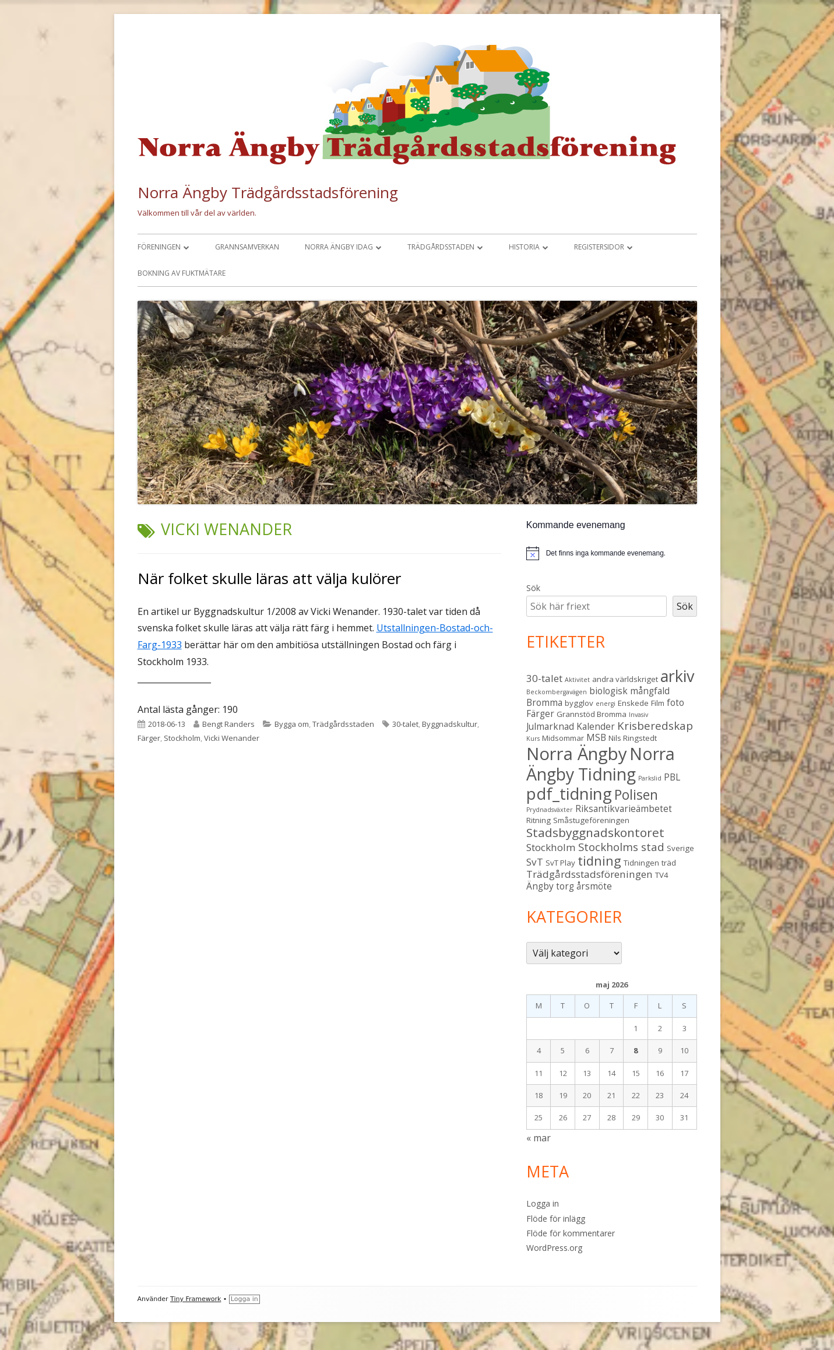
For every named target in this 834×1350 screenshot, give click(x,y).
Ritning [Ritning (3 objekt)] (538, 820)
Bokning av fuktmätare (182, 273)
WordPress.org (554, 1247)
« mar (538, 1137)
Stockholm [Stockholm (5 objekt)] (551, 847)
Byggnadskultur (449, 724)
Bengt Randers (228, 724)
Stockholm (182, 738)
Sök (533, 587)
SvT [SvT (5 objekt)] (534, 862)
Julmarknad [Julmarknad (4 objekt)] (550, 726)
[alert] (611, 553)
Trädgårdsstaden (440, 247)
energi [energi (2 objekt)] (605, 703)
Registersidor (599, 247)
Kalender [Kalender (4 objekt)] (595, 726)
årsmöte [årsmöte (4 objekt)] (594, 886)
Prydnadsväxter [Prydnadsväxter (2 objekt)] (549, 810)
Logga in (542, 1203)
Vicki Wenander (231, 738)
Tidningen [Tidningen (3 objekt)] (641, 862)
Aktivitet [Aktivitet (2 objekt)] (577, 680)
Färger (149, 738)
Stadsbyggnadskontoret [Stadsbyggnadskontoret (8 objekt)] (595, 832)
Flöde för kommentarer (570, 1233)
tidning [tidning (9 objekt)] (599, 860)
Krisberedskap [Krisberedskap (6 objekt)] (655, 725)
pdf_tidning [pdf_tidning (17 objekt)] (569, 793)
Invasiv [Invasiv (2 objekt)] (638, 715)
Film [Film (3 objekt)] (657, 703)
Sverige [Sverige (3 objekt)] (680, 848)
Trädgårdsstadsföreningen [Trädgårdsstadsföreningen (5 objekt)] (589, 874)
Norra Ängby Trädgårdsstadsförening (268, 192)
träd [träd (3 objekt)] (668, 862)
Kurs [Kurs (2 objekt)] (533, 738)
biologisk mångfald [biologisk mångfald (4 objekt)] (629, 690)
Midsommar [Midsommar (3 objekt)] (563, 738)
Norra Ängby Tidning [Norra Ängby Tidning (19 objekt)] (600, 764)
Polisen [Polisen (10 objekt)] (636, 795)
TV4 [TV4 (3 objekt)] (661, 875)
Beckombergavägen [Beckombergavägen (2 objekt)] (556, 692)
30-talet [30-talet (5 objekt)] (544, 678)
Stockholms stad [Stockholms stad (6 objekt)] (621, 846)
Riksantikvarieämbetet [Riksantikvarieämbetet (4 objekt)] (623, 808)
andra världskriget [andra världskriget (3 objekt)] (625, 679)
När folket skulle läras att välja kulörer (269, 578)
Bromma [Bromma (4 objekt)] (544, 702)
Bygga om (292, 724)
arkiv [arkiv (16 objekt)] (677, 676)
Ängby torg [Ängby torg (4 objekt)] (550, 886)
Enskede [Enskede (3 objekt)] (633, 703)
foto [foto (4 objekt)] (675, 702)
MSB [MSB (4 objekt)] (596, 737)
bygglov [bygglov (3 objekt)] (579, 703)
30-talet (405, 724)
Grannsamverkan (247, 247)
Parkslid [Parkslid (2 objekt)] (649, 778)
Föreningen (159, 247)
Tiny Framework (195, 1299)
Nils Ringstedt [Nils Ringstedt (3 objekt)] (632, 738)
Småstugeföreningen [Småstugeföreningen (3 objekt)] (591, 820)
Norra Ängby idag (339, 247)
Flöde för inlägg (555, 1218)
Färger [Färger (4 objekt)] (540, 713)
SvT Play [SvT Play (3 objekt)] (560, 862)
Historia (524, 247)
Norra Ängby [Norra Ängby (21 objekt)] (576, 753)
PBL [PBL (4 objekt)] (672, 777)
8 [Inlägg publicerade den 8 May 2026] (636, 1050)
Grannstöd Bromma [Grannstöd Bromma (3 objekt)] (592, 714)
